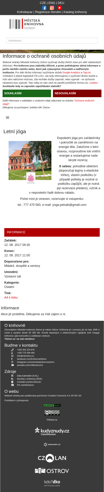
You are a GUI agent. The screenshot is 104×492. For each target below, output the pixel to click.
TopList (86, 72)
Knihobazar (25, 12)
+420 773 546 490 (26, 353)
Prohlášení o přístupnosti (16, 400)
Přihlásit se (52, 420)
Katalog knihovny (75, 12)
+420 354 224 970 (26, 350)
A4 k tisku (11, 297)
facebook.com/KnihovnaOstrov (32, 359)
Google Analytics (71, 72)
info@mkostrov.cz (25, 356)
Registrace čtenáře (48, 12)
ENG (51, 3)
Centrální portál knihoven (29, 382)
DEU (61, 3)
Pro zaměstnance (25, 385)
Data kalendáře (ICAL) (28, 376)
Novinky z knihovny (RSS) (29, 379)
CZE (43, 3)
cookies (93, 82)
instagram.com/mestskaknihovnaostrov (35, 362)
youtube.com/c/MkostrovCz (30, 365)
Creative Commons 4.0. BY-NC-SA (64, 395)
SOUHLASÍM (13, 93)
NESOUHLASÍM (65, 93)
